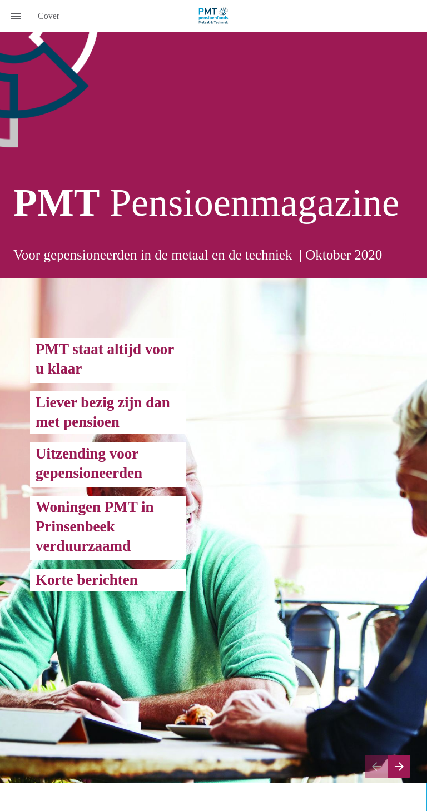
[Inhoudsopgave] (16, 16)
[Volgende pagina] (399, 766)
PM (47, 349)
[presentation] (213, 139)
